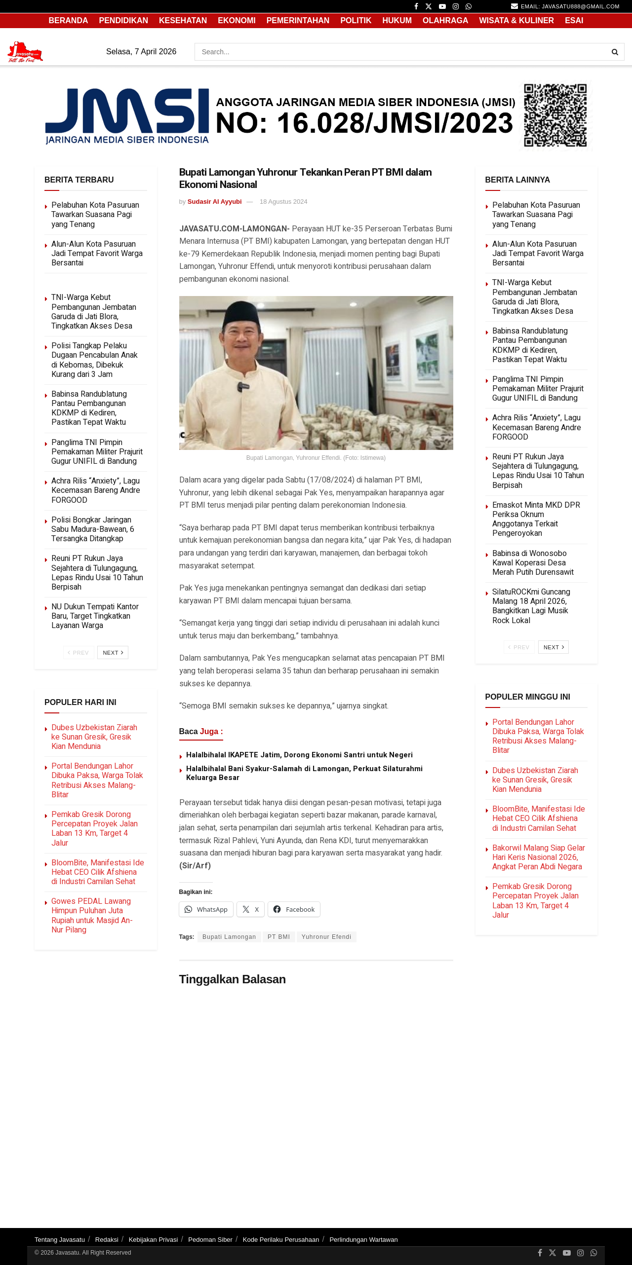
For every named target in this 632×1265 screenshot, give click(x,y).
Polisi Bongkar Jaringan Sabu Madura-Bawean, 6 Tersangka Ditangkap (92, 529)
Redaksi (106, 1239)
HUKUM (397, 20)
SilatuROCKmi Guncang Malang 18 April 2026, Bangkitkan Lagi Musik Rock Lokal (531, 606)
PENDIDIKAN (123, 20)
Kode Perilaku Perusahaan (281, 1239)
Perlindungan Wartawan (363, 1239)
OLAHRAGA (445, 20)
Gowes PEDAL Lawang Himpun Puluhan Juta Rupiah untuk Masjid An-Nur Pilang (92, 915)
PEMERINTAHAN (298, 20)
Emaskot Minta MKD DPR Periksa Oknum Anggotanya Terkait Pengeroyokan (536, 519)
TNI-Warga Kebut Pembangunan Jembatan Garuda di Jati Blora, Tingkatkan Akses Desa (93, 312)
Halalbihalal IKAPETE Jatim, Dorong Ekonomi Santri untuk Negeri (299, 754)
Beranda (68, 20)
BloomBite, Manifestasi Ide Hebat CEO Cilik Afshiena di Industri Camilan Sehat (97, 872)
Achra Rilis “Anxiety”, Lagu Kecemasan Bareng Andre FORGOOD (95, 490)
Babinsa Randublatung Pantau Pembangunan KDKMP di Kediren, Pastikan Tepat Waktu (89, 408)
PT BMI (279, 936)
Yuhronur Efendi (327, 936)
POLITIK (355, 20)
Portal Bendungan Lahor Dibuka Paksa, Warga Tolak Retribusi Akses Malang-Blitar (97, 780)
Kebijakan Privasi (153, 1239)
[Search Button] (616, 52)
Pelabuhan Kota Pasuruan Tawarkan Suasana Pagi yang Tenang (95, 214)
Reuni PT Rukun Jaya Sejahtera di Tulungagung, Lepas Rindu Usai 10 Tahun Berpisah (97, 573)
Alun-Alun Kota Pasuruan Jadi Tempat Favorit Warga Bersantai (97, 253)
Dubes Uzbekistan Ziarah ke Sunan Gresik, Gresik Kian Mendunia (94, 737)
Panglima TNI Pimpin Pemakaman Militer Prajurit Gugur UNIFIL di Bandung (97, 452)
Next (113, 652)
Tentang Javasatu (60, 1239)
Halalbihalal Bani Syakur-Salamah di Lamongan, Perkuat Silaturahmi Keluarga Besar (304, 773)
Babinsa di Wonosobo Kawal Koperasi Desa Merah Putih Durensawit (533, 563)
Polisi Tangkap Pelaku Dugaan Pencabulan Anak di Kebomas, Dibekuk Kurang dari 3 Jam (94, 360)
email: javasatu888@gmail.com (565, 5)
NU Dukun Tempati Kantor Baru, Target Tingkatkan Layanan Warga (95, 616)
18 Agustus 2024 (284, 201)
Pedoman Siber (210, 1239)
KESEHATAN (183, 20)
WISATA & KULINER (516, 20)
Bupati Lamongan (229, 936)
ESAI (574, 20)
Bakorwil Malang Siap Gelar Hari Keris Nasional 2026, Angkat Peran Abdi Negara (538, 857)
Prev (78, 652)
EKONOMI (236, 20)
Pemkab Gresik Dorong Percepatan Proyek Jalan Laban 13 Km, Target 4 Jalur (94, 829)
